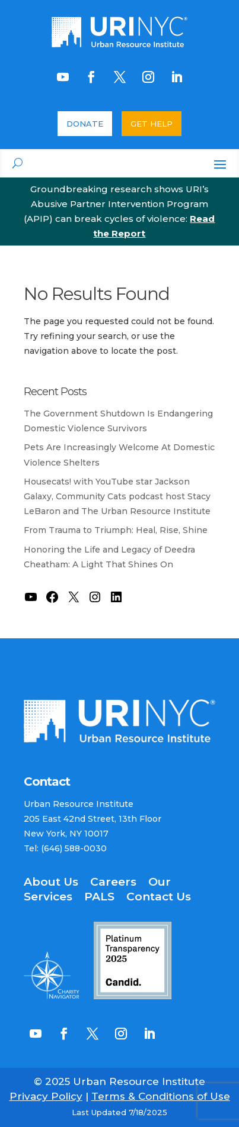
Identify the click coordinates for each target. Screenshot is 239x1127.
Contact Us (158, 896)
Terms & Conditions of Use (160, 1096)
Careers (113, 882)
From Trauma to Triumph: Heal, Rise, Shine (116, 530)
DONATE (84, 123)
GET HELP (151, 123)
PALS (99, 896)
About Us (51, 882)
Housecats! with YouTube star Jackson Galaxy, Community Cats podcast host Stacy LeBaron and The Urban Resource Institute (117, 496)
